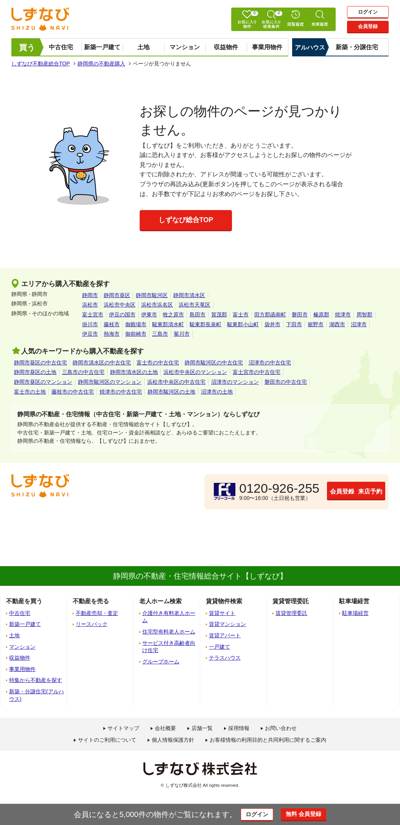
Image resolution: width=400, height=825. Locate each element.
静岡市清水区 (189, 295)
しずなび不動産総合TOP (40, 64)
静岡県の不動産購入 (101, 64)
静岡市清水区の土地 (134, 372)
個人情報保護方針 (173, 740)
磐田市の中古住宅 (286, 382)
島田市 (197, 314)
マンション (185, 47)
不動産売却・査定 (97, 613)
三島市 (160, 334)
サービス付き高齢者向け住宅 (168, 647)
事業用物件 (267, 47)
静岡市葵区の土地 (35, 372)
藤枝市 (112, 324)
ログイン (367, 12)
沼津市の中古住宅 (270, 363)
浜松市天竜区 (194, 305)
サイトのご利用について (107, 740)
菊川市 (182, 334)
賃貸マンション (227, 624)
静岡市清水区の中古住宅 (102, 363)
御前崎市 (135, 334)
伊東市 (149, 314)
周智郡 (364, 314)
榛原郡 (321, 314)
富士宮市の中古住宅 (256, 372)
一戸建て (219, 647)
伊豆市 (90, 334)
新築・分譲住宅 (357, 47)
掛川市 (90, 324)
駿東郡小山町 (243, 324)
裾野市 (316, 324)
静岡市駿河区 (152, 295)
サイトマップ (123, 728)
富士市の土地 (30, 392)
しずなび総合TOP (186, 220)
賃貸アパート (225, 635)
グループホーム (160, 661)
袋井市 (272, 324)
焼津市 (343, 314)
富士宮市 (92, 314)
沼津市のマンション (235, 382)
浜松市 (90, 305)
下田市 (294, 324)
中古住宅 (61, 47)
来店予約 (349, 491)
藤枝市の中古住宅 (72, 392)
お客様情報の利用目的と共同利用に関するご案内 (268, 740)
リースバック (91, 624)
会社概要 (165, 728)
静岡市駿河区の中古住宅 (214, 363)
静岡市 (90, 295)
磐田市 (300, 314)
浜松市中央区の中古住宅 (176, 382)
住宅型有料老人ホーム (168, 632)
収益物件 (226, 47)
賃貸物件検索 (224, 601)
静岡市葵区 (117, 295)
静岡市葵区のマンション (43, 382)
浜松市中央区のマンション (195, 372)
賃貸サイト (222, 613)
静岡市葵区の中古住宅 (40, 363)
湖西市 (337, 324)
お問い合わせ (281, 728)
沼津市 (359, 324)
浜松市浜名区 (157, 305)
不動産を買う (24, 601)
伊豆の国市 (122, 314)
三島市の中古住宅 (83, 372)
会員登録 (367, 27)
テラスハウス (225, 658)
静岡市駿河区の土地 (171, 392)
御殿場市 (135, 324)
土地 (143, 47)
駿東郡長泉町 (205, 324)
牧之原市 (173, 314)
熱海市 (112, 334)
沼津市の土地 (217, 392)
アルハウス (310, 47)
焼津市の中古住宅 (121, 392)
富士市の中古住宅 (158, 363)
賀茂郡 (219, 314)
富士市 (241, 314)
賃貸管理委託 (291, 613)
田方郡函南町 (270, 314)
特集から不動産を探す (35, 680)
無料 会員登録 (310, 814)
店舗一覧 (202, 728)
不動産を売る (91, 601)
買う (27, 47)
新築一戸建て (102, 47)
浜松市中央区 (119, 305)
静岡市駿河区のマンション (110, 382)
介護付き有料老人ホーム (168, 617)
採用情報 (238, 728)
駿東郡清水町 (168, 324)
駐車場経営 (355, 613)
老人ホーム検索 (160, 601)
